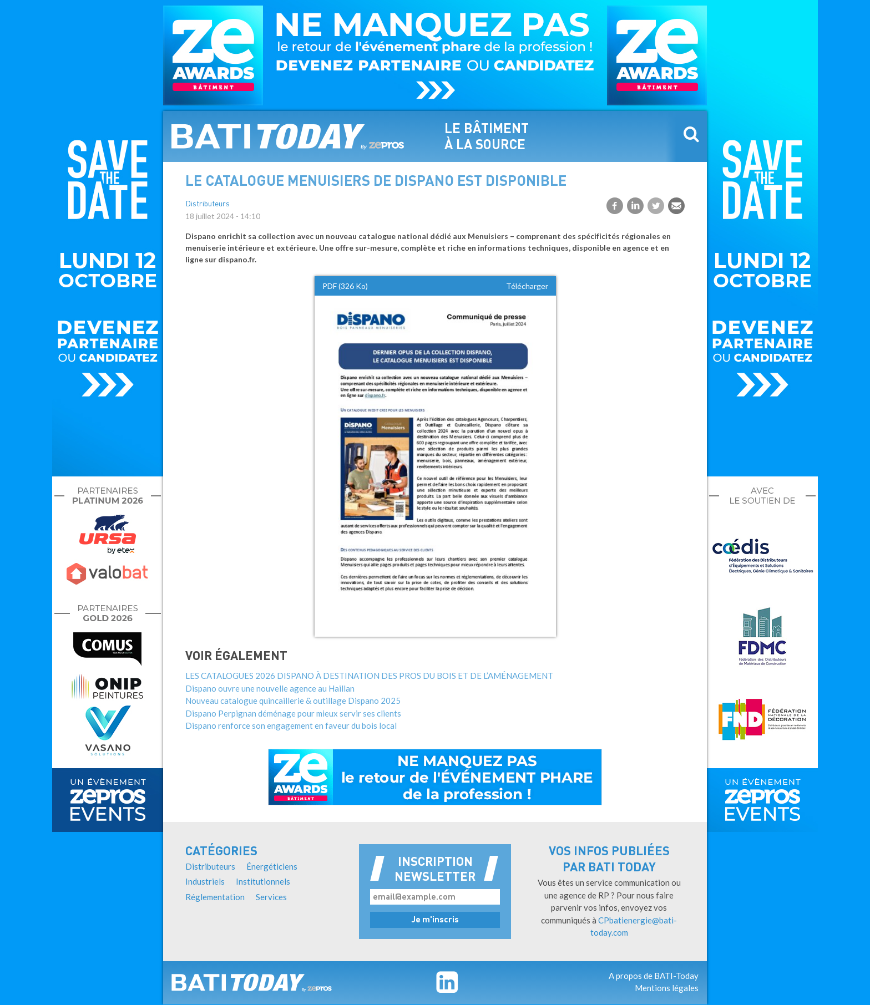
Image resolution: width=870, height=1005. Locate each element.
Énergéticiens (271, 866)
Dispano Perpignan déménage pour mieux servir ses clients (293, 713)
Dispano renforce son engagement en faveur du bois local (291, 725)
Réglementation (215, 897)
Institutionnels (263, 881)
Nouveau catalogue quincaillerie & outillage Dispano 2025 (293, 700)
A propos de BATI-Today (654, 976)
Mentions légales (667, 988)
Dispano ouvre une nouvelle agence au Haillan (270, 688)
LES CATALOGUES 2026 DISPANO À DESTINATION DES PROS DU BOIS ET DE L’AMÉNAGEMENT (369, 676)
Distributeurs (207, 204)
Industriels (205, 881)
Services (271, 897)
